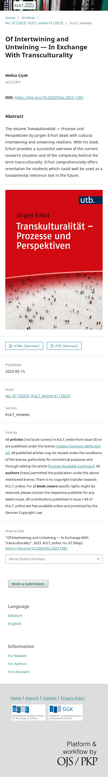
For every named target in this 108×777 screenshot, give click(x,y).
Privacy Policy (73, 697)
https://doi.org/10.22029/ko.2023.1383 (49, 97)
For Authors (17, 663)
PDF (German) (66, 345)
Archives (28, 17)
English (14, 623)
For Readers (17, 655)
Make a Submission (28, 583)
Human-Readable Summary (71, 466)
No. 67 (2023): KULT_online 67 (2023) (34, 23)
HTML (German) (26, 345)
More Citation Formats (27, 558)
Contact (50, 697)
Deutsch (15, 615)
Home (10, 17)
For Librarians (19, 671)
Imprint (32, 697)
